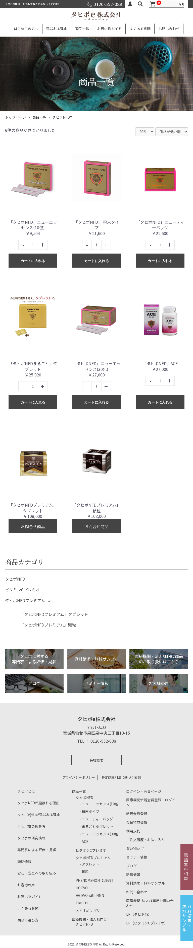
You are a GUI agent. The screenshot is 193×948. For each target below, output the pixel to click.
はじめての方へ (26, 28)
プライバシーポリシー (78, 777)
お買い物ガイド (109, 28)
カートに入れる (33, 261)
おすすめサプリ (87, 910)
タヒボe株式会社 (96, 719)
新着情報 (132, 872)
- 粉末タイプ (88, 811)
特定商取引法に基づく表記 (121, 777)
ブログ (131, 863)
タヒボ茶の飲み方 (30, 826)
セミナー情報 (136, 854)
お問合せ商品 (33, 526)
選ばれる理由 (56, 28)
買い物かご (134, 845)
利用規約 (132, 827)
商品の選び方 (27, 919)
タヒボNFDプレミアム (29, 601)
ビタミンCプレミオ (22, 590)
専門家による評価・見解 (35, 849)
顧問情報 (23, 861)
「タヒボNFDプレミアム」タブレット (54, 614)
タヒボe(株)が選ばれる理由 (37, 814)
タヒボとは (25, 791)
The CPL (82, 902)
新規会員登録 (136, 809)
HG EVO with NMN (89, 895)
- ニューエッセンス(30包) (97, 833)
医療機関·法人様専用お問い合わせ (150, 902)
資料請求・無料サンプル (144, 881)
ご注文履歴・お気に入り (144, 836)
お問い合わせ (168, 28)
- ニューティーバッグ (95, 818)
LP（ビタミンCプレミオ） (145, 922)
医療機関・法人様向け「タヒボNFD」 (88, 921)
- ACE (83, 841)
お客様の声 (25, 884)
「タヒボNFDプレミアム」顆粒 (48, 625)
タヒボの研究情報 (30, 837)
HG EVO (81, 887)
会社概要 (96, 760)
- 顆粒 (83, 871)
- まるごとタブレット (95, 826)
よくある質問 (140, 28)
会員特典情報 (136, 818)
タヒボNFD (15, 579)
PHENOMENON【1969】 (93, 880)
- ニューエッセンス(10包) (97, 803)
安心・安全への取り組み (35, 873)
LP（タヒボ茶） (138, 913)
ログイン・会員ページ (142, 791)
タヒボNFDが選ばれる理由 (36, 802)
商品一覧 (82, 28)
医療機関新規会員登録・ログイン (150, 800)
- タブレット (88, 863)
